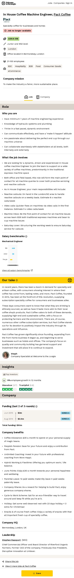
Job (28, 97)
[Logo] (9, 3)
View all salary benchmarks (16, 270)
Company (43, 97)
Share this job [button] (10, 561)
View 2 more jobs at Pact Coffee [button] (19, 566)
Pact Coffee (62, 14)
